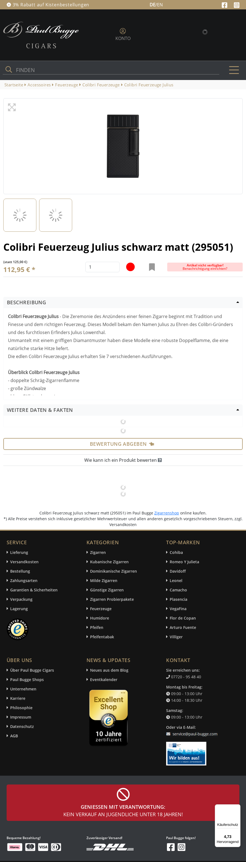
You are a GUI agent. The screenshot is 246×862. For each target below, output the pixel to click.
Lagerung (19, 608)
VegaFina (178, 608)
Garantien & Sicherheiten (34, 590)
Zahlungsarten (23, 580)
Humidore (99, 618)
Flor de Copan (183, 618)
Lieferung (19, 552)
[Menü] (237, 807)
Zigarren (98, 552)
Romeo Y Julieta (184, 561)
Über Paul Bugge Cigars (32, 670)
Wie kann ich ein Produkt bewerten (123, 460)
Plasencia (178, 599)
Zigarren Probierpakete (112, 599)
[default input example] (102, 267)
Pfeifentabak (102, 636)
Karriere (17, 698)
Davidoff (178, 571)
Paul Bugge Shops (27, 679)
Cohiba (176, 552)
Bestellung (20, 571)
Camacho (178, 590)
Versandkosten (24, 561)
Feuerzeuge (101, 608)
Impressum (20, 717)
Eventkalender (103, 679)
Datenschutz (22, 726)
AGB (14, 735)
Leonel (176, 580)
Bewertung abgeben (122, 444)
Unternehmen (23, 689)
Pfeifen (96, 627)
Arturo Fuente (183, 627)
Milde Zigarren (103, 580)
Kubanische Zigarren (109, 561)
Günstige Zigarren (107, 590)
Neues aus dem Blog (109, 670)
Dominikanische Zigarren (113, 571)
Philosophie (21, 707)
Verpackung (21, 599)
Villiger (176, 636)
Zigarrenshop (166, 513)
